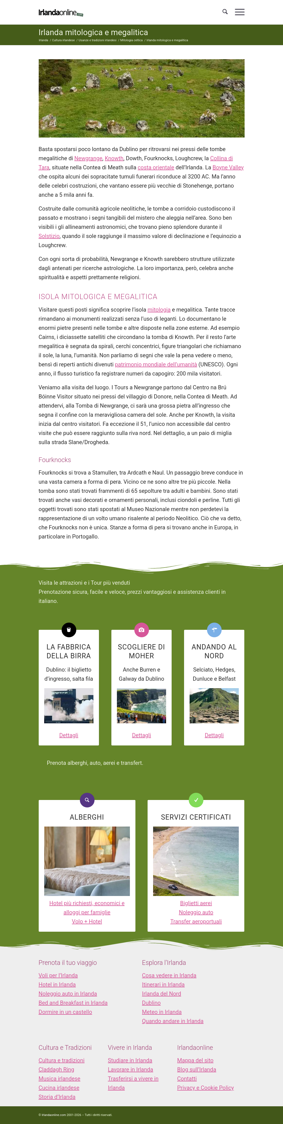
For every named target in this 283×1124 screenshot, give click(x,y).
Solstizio (49, 236)
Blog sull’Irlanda (196, 1069)
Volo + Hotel (87, 921)
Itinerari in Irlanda (163, 984)
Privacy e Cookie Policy (205, 1087)
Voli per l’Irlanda (58, 975)
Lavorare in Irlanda (130, 1069)
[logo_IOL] (61, 12)
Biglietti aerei (196, 903)
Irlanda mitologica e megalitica (93, 32)
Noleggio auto (196, 912)
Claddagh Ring (56, 1069)
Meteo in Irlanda (162, 1012)
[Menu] (238, 12)
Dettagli (68, 735)
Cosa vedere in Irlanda (169, 975)
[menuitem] (225, 12)
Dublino (151, 1002)
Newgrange (88, 158)
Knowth (114, 158)
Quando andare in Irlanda (173, 1021)
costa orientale (156, 167)
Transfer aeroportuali (196, 921)
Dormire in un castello (65, 1012)
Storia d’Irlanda (57, 1097)
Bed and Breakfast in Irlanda (73, 1002)
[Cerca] (225, 12)
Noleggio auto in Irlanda (68, 993)
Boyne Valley (228, 167)
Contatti (187, 1078)
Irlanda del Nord (161, 993)
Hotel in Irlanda (57, 984)
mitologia (159, 309)
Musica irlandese (59, 1078)
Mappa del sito (195, 1060)
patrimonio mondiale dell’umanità (156, 364)
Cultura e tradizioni (62, 1060)
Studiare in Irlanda (130, 1060)
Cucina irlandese (59, 1087)
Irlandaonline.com (54, 1115)
